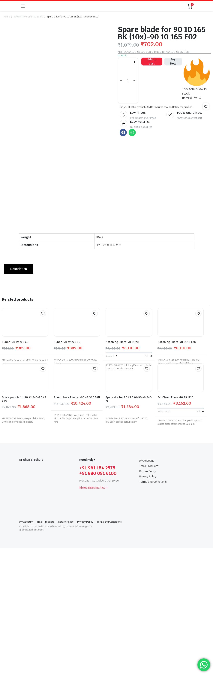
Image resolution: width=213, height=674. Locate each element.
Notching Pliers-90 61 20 (122, 468)
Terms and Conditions (153, 607)
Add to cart (151, 61)
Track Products (148, 592)
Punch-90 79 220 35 (67, 468)
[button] (206, 106)
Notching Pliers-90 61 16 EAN (177, 468)
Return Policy (147, 597)
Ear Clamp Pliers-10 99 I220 (175, 523)
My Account (146, 586)
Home (7, 16)
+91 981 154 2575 (97, 594)
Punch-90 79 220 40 (15, 468)
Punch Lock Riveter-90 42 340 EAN (77, 523)
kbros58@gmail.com (93, 613)
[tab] (18, 395)
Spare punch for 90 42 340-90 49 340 (24, 524)
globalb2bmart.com (31, 655)
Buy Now (173, 61)
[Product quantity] (128, 80)
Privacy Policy (147, 602)
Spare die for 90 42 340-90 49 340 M (129, 524)
